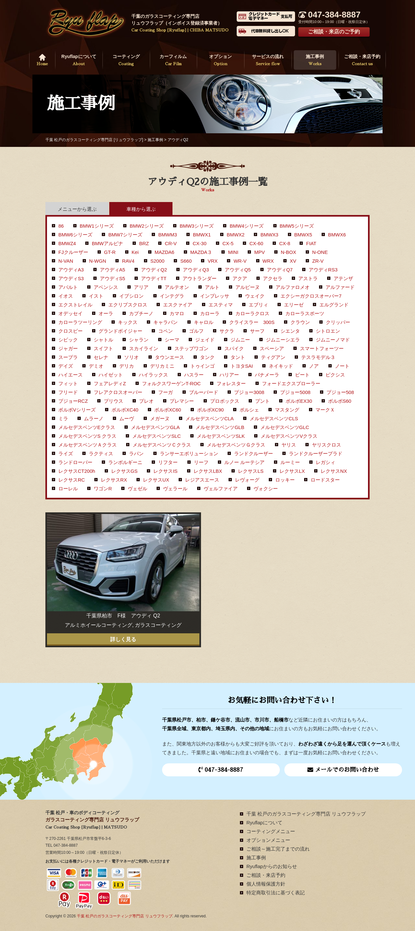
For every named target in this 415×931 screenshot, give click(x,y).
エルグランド (334, 304)
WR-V (239, 261)
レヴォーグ (247, 480)
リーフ (201, 462)
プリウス (113, 401)
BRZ (144, 243)
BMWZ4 (67, 243)
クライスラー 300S (252, 322)
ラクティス (101, 453)
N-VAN (65, 261)
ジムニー (240, 339)
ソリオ (131, 357)
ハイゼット (111, 374)
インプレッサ (214, 296)
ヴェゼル (137, 488)
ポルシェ (249, 409)
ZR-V (318, 261)
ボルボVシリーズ (77, 409)
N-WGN (97, 261)
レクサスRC (71, 480)
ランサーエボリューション (189, 453)
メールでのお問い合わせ (343, 770)
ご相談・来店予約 (362, 61)
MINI (233, 252)
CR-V (171, 243)
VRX (213, 261)
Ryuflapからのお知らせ (271, 866)
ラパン (136, 453)
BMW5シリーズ (297, 226)
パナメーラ (267, 374)
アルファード (340, 287)
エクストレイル (75, 304)
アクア (239, 278)
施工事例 (315, 61)
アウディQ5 (238, 269)
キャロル (203, 322)
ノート (342, 366)
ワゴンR (103, 488)
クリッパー (338, 322)
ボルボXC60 (167, 409)
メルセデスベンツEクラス (86, 427)
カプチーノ (141, 313)
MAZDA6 (164, 252)
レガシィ (325, 462)
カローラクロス (252, 313)
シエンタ (290, 331)
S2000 (157, 261)
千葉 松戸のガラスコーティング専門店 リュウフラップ (306, 814)
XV (293, 261)
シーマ (172, 339)
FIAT (311, 243)
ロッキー (285, 480)
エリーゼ (293, 304)
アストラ (308, 278)
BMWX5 (303, 234)
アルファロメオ (293, 287)
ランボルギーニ (125, 462)
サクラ (226, 331)
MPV (259, 252)
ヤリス (288, 445)
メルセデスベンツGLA (155, 427)
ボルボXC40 (125, 409)
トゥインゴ (202, 366)
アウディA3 (71, 269)
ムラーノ (93, 418)
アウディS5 (112, 278)
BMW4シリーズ (247, 226)
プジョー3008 (249, 392)
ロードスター (325, 480)
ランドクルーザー (253, 453)
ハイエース (70, 374)
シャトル (103, 339)
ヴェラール (175, 488)
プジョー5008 (295, 392)
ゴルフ (196, 331)
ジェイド (205, 339)
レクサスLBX (208, 471)
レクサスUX (156, 480)
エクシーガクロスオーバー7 (310, 296)
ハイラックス (153, 374)
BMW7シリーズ (125, 234)
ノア (314, 366)
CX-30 (200, 243)
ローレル (68, 488)
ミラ (63, 418)
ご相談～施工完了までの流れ (278, 849)
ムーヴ (126, 418)
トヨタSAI (242, 366)
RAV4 (128, 261)
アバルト (68, 287)
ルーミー (290, 462)
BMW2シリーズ (147, 226)
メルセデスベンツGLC (284, 427)
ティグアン (273, 357)
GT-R (110, 252)
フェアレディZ (110, 383)
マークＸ (325, 409)
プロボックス (224, 401)
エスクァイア (177, 304)
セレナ (101, 357)
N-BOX (288, 252)
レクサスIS (165, 471)
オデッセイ (70, 313)
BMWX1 (202, 234)
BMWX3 (269, 234)
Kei (135, 252)
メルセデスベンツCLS (274, 418)
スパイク (234, 348)
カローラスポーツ (304, 313)
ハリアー (229, 374)
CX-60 (256, 243)
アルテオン (177, 287)
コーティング (126, 61)
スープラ (68, 357)
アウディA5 (112, 269)
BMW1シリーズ (97, 226)
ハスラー (194, 374)
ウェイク (255, 296)
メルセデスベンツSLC (156, 436)
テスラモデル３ (318, 357)
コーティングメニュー (270, 831)
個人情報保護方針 (265, 884)
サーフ (257, 331)
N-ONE (320, 252)
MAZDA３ (201, 252)
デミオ (96, 366)
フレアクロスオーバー (118, 392)
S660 (186, 261)
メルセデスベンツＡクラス (87, 445)
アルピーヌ (247, 287)
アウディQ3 (196, 269)
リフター (168, 462)
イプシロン (131, 296)
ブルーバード (203, 392)
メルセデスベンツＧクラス (236, 445)
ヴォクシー (266, 488)
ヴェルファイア (221, 488)
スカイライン (143, 348)
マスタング (287, 409)
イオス (65, 296)
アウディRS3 (323, 269)
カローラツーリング (80, 322)
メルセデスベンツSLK (221, 436)
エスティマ (220, 304)
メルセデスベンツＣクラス (162, 445)
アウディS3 (71, 278)
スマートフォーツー (322, 348)
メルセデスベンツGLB (220, 427)
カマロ (177, 313)
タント (238, 357)
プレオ (146, 401)
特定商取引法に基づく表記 (275, 892)
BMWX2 (235, 234)
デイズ (65, 366)
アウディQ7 (280, 269)
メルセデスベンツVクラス (289, 436)
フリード (68, 392)
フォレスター (231, 383)
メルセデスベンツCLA (209, 418)
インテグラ (172, 296)
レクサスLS (250, 471)
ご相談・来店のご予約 (334, 31)
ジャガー (68, 348)
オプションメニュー (268, 840)
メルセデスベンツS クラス (87, 436)
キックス (127, 322)
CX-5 (227, 243)
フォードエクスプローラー (291, 383)
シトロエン (328, 331)
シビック (68, 339)
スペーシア (272, 348)
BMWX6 (337, 234)
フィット (68, 383)
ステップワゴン (191, 348)
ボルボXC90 (210, 409)
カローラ (209, 313)
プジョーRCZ (73, 401)
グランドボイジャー (120, 331)
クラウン (300, 322)
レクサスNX (334, 471)
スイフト (103, 348)
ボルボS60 (339, 401)
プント (262, 401)
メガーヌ (160, 418)
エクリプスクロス (127, 304)
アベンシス (106, 287)
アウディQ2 (154, 269)
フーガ (165, 392)
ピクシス (335, 374)
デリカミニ (162, 366)
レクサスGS (124, 471)
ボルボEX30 (299, 401)
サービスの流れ (268, 61)
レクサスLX (292, 471)
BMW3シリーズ (197, 226)
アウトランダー (200, 278)
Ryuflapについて (79, 61)
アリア (141, 287)
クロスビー (70, 331)
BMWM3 (167, 234)
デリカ (126, 366)
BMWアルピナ (107, 243)
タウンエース (169, 357)
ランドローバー (75, 462)
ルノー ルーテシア (244, 462)
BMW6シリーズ (75, 234)
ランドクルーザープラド (315, 453)
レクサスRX (114, 480)
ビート (302, 374)
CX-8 (284, 243)
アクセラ (272, 278)
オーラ (106, 313)
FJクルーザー (73, 252)
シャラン (138, 339)
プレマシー (182, 401)
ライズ (65, 453)
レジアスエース (202, 480)
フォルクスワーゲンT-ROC (171, 383)
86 (61, 226)
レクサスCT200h (76, 471)
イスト (96, 296)
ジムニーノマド (333, 339)
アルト (212, 287)
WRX (268, 261)
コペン (165, 331)
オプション (220, 61)
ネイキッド (281, 366)
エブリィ (258, 304)
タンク (207, 357)
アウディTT (153, 278)
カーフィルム (173, 61)
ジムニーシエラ (283, 339)
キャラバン (165, 322)
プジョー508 (340, 392)
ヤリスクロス (326, 445)
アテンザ (343, 278)
